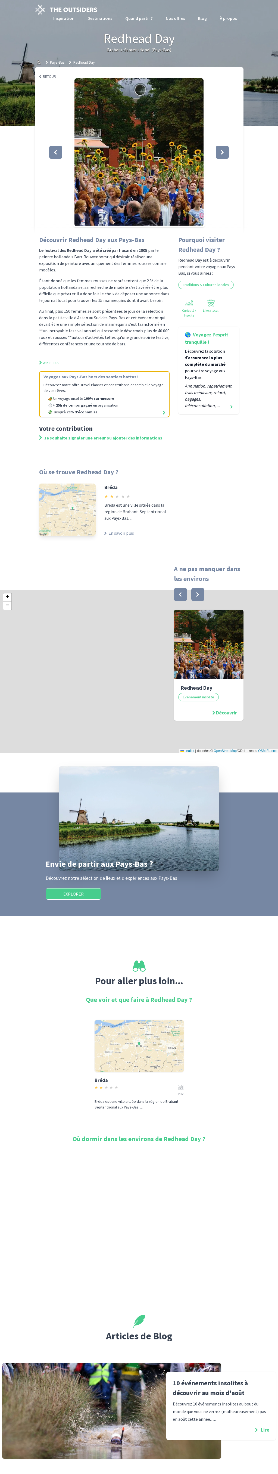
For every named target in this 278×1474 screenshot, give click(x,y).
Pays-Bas (57, 62)
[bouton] (180, 594)
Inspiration (63, 18)
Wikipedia (49, 362)
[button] (139, 152)
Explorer (73, 894)
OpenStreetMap (225, 751)
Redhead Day (84, 62)
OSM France (267, 751)
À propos (228, 18)
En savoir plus (119, 533)
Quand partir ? (139, 18)
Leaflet (187, 751)
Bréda (111, 487)
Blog (202, 18)
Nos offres (175, 18)
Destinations (100, 18)
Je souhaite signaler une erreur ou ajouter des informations (100, 438)
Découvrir (226, 713)
